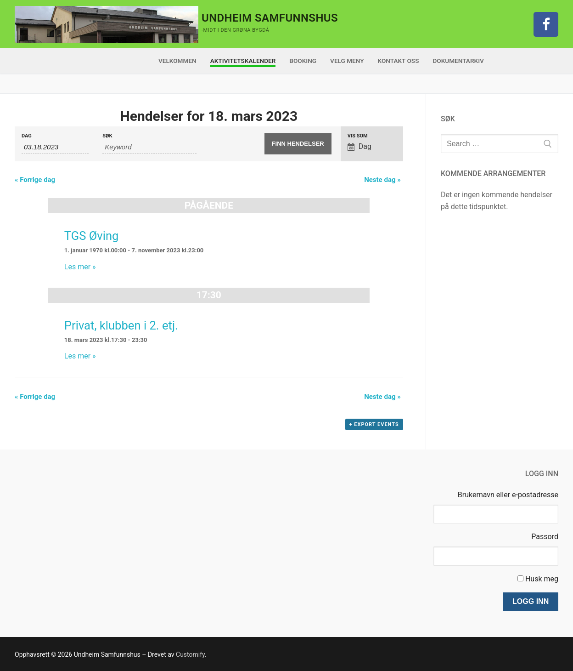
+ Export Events (374, 424)
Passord (544, 536)
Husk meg (541, 578)
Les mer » (80, 266)
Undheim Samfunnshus (270, 17)
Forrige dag (35, 180)
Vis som (358, 135)
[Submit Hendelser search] (297, 143)
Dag (27, 135)
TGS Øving (91, 236)
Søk (107, 135)
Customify (190, 654)
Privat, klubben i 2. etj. (121, 325)
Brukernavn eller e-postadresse (508, 494)
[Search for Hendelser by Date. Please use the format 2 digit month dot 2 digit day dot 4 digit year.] (55, 147)
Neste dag (382, 180)
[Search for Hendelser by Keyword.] (149, 147)
